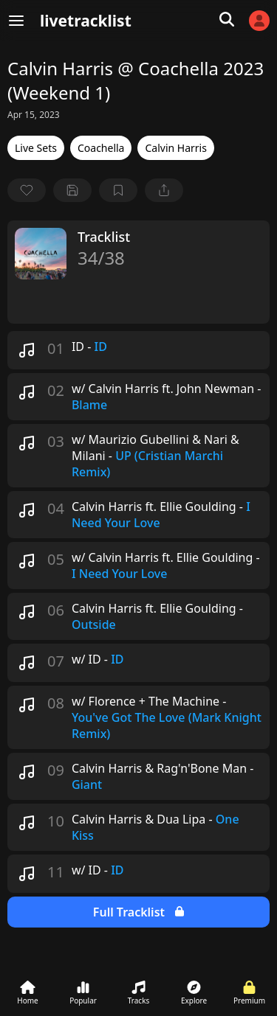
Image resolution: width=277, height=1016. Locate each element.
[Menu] (16, 20)
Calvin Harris (175, 148)
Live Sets (36, 148)
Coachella (101, 148)
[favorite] (26, 190)
